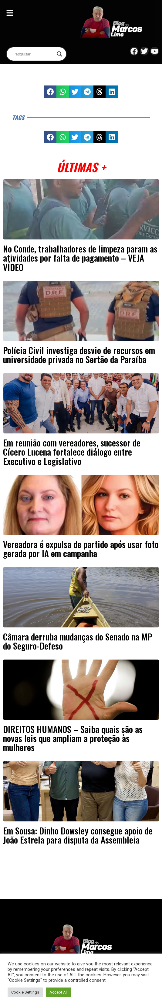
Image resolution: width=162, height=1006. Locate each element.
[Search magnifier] (59, 54)
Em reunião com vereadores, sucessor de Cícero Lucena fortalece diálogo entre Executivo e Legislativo (71, 451)
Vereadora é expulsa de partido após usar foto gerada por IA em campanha (81, 549)
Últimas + (81, 166)
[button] (50, 91)
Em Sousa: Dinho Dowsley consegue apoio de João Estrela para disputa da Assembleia (78, 835)
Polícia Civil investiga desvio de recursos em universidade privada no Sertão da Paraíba (79, 355)
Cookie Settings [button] (25, 992)
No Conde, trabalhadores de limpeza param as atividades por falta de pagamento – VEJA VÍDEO (80, 257)
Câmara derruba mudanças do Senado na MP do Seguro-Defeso (77, 641)
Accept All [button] (58, 992)
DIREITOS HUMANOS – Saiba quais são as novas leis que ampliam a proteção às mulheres (73, 738)
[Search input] (34, 54)
